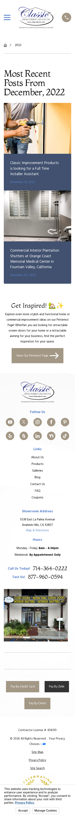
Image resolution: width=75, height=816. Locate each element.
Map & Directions (37, 530)
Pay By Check (37, 703)
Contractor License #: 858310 (37, 730)
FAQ (37, 490)
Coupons (37, 497)
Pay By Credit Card (23, 686)
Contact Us (37, 484)
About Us (37, 457)
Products (37, 464)
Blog (37, 477)
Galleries (37, 470)
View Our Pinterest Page (37, 355)
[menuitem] (37, 752)
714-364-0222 (50, 568)
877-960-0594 (45, 577)
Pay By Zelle (56, 686)
